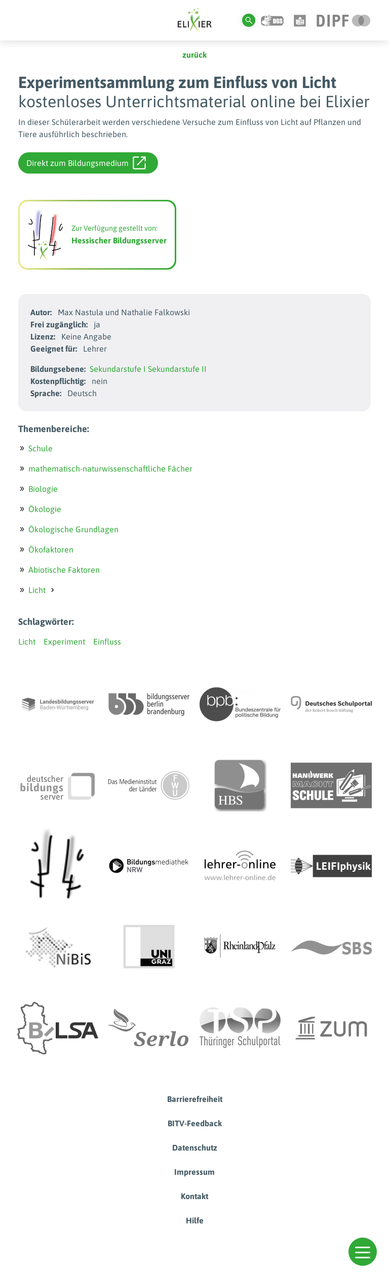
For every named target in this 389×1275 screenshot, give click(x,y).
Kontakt (194, 1196)
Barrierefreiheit (194, 1098)
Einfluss (107, 641)
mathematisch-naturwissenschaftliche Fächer (110, 468)
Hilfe (195, 1220)
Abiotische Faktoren (64, 569)
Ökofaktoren (50, 549)
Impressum (194, 1171)
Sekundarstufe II (177, 368)
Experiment (64, 641)
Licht (37, 589)
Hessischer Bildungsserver (119, 240)
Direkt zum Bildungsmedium (86, 162)
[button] (362, 1252)
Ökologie (44, 509)
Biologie (43, 488)
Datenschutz (194, 1147)
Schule (40, 448)
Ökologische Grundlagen (73, 529)
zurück (194, 54)
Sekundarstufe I (118, 368)
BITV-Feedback (195, 1123)
